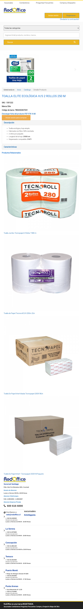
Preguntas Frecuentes (44, 3)
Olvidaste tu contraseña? (69, 19)
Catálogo (27, 90)
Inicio (19, 90)
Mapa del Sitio (54, 607)
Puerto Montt (12, 570)
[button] (8, 69)
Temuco (9, 557)
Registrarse (70, 15)
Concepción (11, 543)
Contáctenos (24, 3)
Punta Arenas (12, 586)
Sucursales (8, 3)
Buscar (41, 42)
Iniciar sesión (53, 15)
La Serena (10, 529)
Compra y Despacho (67, 3)
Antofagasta (29, 515)
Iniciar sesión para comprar (16, 118)
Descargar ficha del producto (19, 114)
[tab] (41, 122)
